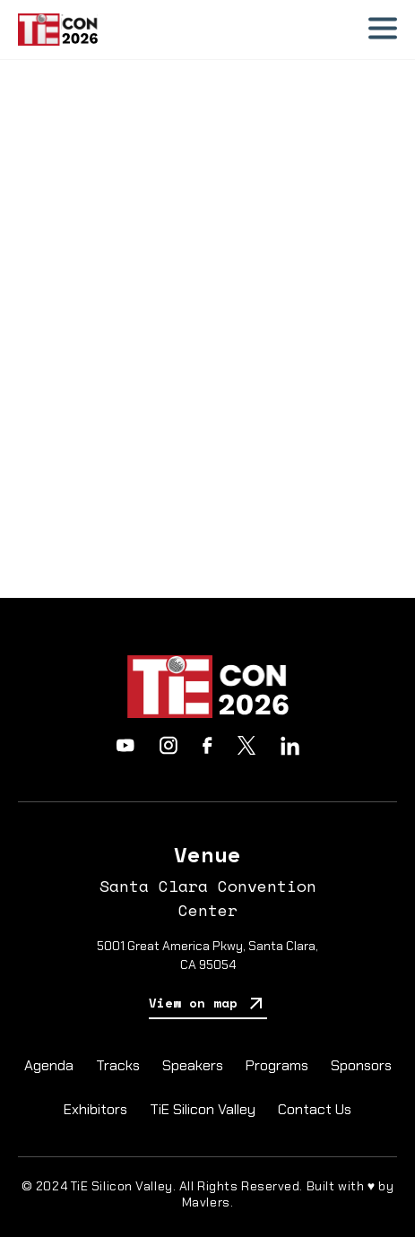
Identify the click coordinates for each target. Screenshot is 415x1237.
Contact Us (314, 1109)
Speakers (192, 1065)
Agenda (48, 1065)
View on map (208, 1004)
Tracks (118, 1065)
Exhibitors (95, 1109)
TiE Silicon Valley (202, 1109)
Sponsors (361, 1065)
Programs (277, 1065)
